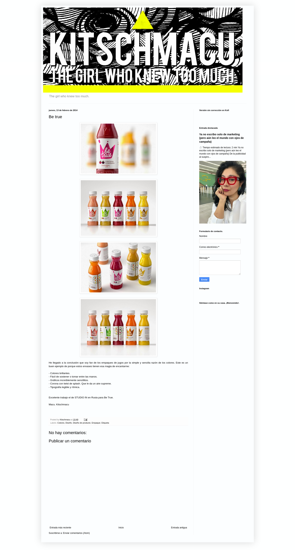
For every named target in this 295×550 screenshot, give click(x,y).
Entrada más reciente (60, 527)
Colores (60, 423)
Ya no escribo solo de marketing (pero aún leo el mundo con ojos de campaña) (221, 138)
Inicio (121, 527)
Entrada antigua (179, 527)
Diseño (68, 423)
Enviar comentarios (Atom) (76, 533)
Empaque (96, 423)
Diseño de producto (82, 423)
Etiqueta (105, 423)
